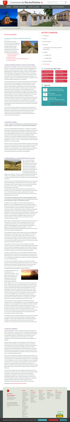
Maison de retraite (50, 394)
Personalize (63, 420)
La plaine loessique (11, 57)
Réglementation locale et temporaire (25, 401)
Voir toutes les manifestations (58, 103)
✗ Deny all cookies (53, 420)
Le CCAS (23, 409)
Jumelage (45, 52)
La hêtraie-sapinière (11, 60)
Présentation (46, 35)
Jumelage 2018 (47, 58)
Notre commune (19, 7)
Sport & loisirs (33, 7)
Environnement (46, 64)
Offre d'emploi (25, 416)
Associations (59, 74)
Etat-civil (45, 77)
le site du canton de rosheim (19, 383)
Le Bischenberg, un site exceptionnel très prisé (18, 58)
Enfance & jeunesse (47, 81)
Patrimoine (45, 44)
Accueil (4, 28)
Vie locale (45, 7)
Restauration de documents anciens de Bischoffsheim (52, 48)
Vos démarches (25, 407)
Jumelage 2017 (47, 55)
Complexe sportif (42, 393)
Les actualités (24, 408)
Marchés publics (25, 406)
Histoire (45, 38)
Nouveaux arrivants (47, 71)
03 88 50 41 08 (11, 399)
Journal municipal (25, 399)
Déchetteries (60, 81)
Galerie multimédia (47, 61)
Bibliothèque (59, 71)
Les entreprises (58, 393)
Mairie (8, 7)
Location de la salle (61, 77)
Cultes (48, 398)
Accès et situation (47, 41)
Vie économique (58, 7)
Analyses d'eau (25, 413)
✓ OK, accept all (42, 420)
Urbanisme (45, 74)
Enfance (48, 392)
